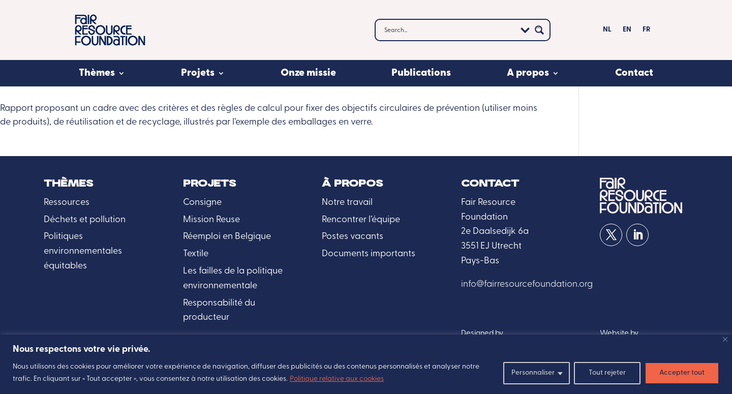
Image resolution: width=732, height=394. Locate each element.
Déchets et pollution (85, 220)
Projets (198, 73)
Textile (195, 254)
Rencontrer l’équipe (361, 220)
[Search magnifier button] (539, 30)
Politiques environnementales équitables (83, 251)
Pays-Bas (480, 261)
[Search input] (448, 30)
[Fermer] (725, 339)
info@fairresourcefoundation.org (527, 284)
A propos (528, 73)
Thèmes (97, 73)
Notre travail (347, 202)
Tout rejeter (607, 373)
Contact (634, 73)
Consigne (202, 202)
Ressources (66, 202)
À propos (352, 184)
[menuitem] (607, 32)
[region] (366, 364)
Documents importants (368, 254)
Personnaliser (533, 373)
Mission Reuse (211, 220)
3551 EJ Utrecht (491, 246)
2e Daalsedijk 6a (495, 231)
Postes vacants (352, 236)
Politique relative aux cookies (337, 379)
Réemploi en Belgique (227, 236)
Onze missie (308, 73)
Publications (421, 73)
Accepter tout (682, 373)
